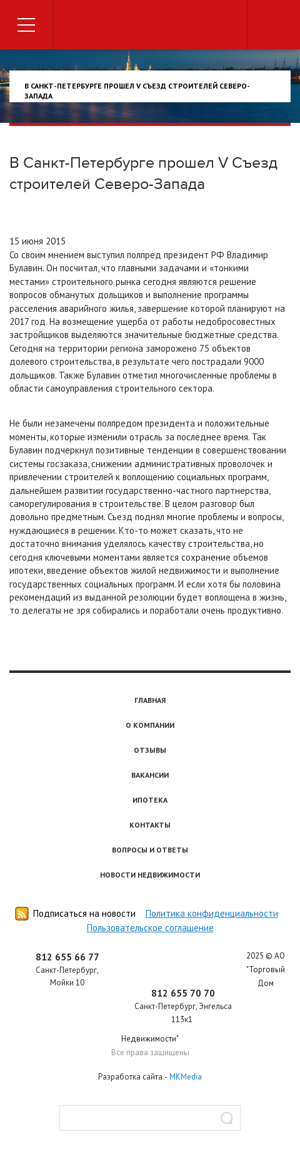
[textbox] (150, 1118)
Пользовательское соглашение (150, 928)
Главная (150, 700)
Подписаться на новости (84, 913)
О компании (150, 725)
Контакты (150, 824)
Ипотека (150, 800)
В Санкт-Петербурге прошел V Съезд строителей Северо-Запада (137, 90)
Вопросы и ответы (150, 849)
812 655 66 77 (67, 957)
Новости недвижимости (150, 874)
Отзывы (150, 750)
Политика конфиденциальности (212, 913)
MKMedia (185, 1076)
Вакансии (150, 775)
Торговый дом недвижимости (150, 26)
